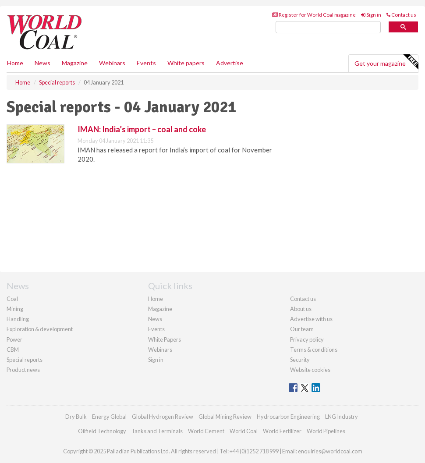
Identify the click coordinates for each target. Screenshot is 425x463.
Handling (18, 318)
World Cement (206, 431)
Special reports (24, 359)
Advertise (229, 63)
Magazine (75, 63)
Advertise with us (311, 318)
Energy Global (109, 416)
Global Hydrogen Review (162, 416)
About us (301, 308)
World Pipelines (326, 431)
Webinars (112, 63)
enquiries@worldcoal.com (330, 451)
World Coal (244, 431)
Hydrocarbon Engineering (288, 416)
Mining (15, 308)
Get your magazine (386, 62)
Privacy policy (307, 339)
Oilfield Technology (102, 431)
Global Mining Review (224, 416)
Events (146, 63)
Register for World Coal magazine (314, 15)
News (155, 318)
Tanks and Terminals (157, 431)
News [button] (42, 63)
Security (300, 359)
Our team (302, 328)
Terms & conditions (313, 349)
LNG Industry (341, 416)
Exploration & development (40, 328)
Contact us (401, 15)
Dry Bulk (76, 416)
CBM (13, 349)
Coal (12, 298)
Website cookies (310, 369)
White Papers (164, 339)
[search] (328, 27)
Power (14, 339)
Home (15, 63)
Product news (23, 369)
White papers (186, 63)
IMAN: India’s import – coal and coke (142, 129)
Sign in (371, 15)
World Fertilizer (282, 431)
